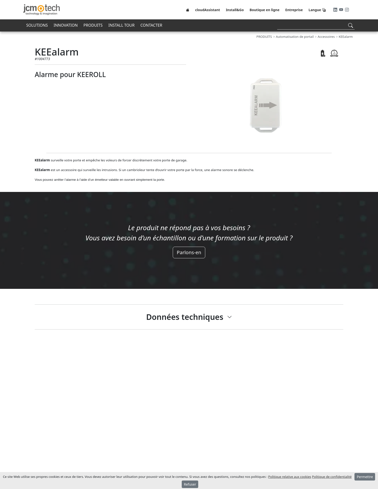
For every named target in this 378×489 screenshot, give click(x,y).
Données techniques (184, 317)
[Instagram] (347, 9)
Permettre (365, 476)
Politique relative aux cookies (289, 476)
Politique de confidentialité (332, 476)
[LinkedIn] (335, 9)
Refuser (190, 484)
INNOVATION (66, 25)
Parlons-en (189, 252)
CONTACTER (151, 25)
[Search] (316, 25)
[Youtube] (341, 9)
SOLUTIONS (37, 25)
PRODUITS (93, 25)
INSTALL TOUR (121, 25)
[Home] (187, 9)
